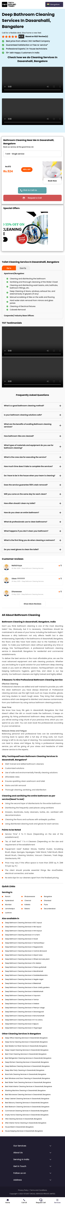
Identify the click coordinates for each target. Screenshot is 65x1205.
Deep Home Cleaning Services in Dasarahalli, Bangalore (26, 1042)
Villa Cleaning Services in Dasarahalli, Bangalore (23, 1119)
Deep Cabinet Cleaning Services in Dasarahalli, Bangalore (27, 1098)
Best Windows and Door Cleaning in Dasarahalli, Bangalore (27, 1078)
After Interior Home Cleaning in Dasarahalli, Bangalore (25, 1123)
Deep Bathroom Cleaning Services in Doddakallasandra (26, 975)
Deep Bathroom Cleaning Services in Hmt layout (23, 931)
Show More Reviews (32, 604)
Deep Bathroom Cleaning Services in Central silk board (26, 951)
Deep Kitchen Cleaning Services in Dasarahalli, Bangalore (27, 1062)
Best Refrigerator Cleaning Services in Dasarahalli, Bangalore (28, 1058)
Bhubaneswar (30, 896)
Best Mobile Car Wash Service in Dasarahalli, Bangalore (26, 1046)
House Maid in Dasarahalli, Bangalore (19, 1127)
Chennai (28, 900)
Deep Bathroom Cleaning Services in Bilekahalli (23, 983)
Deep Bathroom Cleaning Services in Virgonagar (23, 1028)
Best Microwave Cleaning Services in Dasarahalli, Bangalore (27, 1094)
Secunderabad (49, 909)
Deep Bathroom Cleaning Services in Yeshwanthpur (24, 943)
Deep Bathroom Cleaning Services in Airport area (23, 955)
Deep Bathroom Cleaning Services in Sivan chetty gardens (27, 987)
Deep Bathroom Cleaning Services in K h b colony (24, 1020)
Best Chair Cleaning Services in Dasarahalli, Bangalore (25, 1054)
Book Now (52, 181)
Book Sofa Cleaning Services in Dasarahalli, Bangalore (25, 1074)
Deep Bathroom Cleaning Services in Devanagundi (24, 1012)
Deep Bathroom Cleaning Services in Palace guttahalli (25, 967)
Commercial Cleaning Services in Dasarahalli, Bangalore (26, 1111)
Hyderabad (9, 900)
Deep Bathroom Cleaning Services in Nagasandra (24, 947)
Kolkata (27, 904)
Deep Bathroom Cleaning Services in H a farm (22, 935)
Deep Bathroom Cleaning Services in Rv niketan (23, 963)
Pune (46, 904)
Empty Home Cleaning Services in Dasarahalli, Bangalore (26, 1115)
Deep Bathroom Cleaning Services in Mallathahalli (24, 991)
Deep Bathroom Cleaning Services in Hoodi (21, 939)
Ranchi (7, 896)
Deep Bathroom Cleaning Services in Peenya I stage (25, 1008)
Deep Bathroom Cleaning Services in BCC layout (23, 923)
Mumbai (8, 904)
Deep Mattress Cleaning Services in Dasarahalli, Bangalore (27, 1066)
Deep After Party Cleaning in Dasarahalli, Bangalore (24, 1070)
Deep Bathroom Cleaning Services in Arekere (22, 1004)
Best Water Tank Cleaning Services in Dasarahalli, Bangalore (28, 1082)
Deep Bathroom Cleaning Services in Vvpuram (22, 995)
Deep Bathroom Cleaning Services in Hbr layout (23, 927)
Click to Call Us (30, 190)
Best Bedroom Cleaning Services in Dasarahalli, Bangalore (27, 1107)
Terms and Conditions (38, 1190)
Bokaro (27, 909)
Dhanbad (47, 900)
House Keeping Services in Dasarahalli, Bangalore (24, 1131)
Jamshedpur (10, 909)
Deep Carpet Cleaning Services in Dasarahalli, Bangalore (26, 1050)
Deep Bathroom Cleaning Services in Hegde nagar (24, 979)
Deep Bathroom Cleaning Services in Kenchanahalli (24, 1016)
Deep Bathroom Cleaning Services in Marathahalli (24, 971)
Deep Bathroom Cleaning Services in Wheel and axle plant (27, 959)
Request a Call (35, 198)
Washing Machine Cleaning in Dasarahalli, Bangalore (25, 1090)
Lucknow (8, 913)
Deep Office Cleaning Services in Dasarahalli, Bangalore (26, 1038)
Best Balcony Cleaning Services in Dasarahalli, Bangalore (26, 1103)
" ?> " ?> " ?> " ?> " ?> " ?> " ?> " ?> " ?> (32, 154)
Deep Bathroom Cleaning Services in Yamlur (22, 999)
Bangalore (48, 896)
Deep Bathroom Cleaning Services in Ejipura (21, 1024)
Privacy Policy (23, 1190)
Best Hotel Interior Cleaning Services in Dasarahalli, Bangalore (28, 1086)
